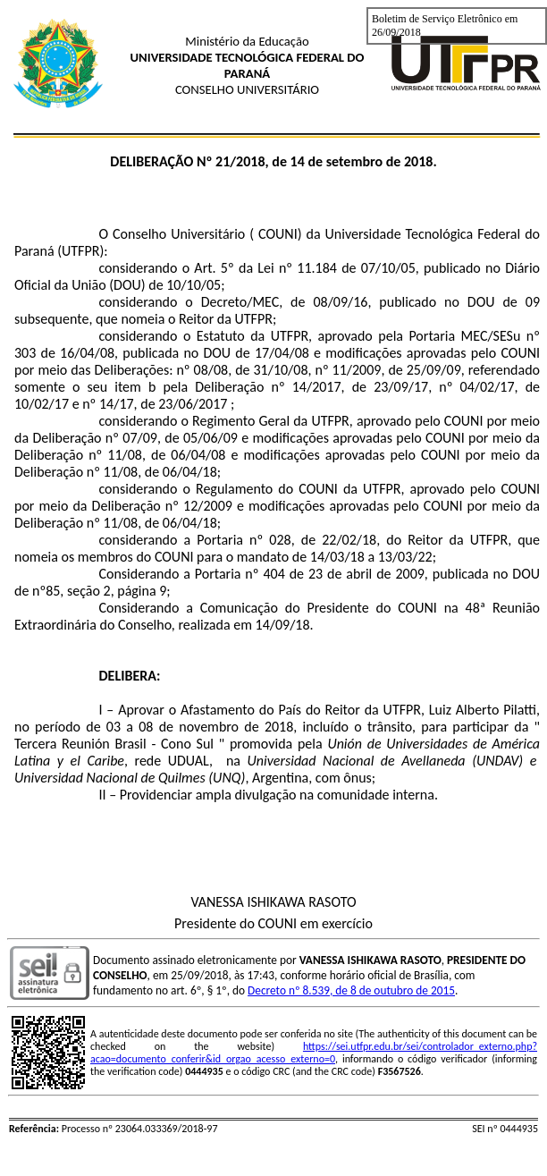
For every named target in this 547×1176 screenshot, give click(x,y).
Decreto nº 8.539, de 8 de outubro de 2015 (351, 990)
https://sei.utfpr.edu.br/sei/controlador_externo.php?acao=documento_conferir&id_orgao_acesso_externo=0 (313, 1052)
